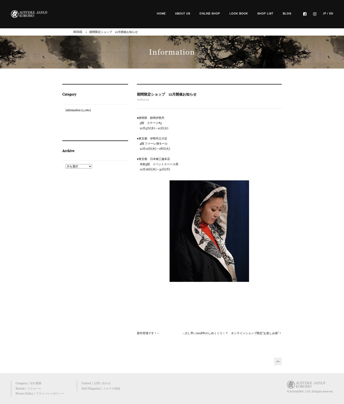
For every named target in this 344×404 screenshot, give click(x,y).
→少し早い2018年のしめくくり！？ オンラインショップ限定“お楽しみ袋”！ (232, 333)
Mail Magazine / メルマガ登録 (100, 388)
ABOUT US (182, 13)
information (73, 110)
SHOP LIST (265, 13)
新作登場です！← (148, 333)
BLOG (287, 13)
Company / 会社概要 (28, 383)
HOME (161, 13)
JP (324, 13)
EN (331, 13)
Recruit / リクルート (28, 388)
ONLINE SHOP (209, 13)
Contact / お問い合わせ (96, 383)
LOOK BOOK (238, 13)
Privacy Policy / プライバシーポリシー (40, 393)
